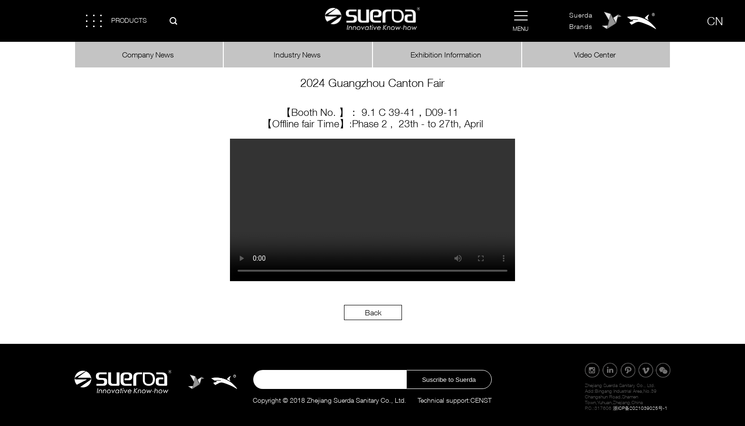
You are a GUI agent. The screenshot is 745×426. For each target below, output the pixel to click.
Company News (149, 54)
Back (373, 312)
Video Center (596, 54)
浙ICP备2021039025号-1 (640, 408)
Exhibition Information (447, 54)
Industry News (298, 54)
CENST (481, 400)
